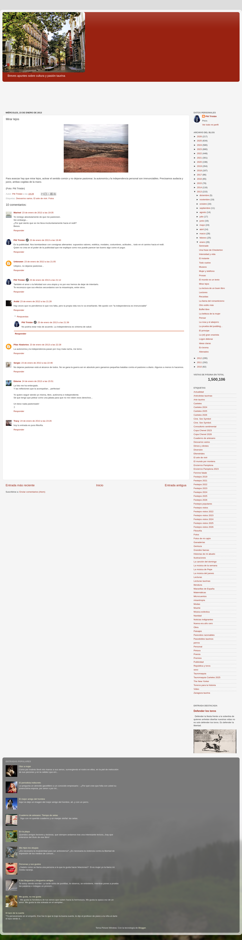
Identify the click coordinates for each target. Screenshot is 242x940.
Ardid (16, 301)
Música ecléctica (202, 612)
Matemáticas (200, 592)
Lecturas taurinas (202, 581)
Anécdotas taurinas (203, 396)
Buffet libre (204, 309)
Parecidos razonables (204, 635)
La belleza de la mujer (209, 313)
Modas (197, 604)
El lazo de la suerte (15, 913)
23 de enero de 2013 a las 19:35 (37, 212)
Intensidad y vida (207, 254)
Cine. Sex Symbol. (203, 422)
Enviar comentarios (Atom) (32, 492)
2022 (199, 153)
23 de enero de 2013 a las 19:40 (45, 240)
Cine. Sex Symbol (202, 419)
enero (203, 242)
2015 (199, 183)
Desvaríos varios (24, 198)
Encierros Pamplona (203, 465)
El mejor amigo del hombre (32, 799)
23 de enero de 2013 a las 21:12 (45, 280)
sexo (196, 669)
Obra (196, 627)
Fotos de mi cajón (202, 538)
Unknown (18, 261)
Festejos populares (203, 504)
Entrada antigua (175, 485)
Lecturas (198, 577)
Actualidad (199, 392)
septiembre (205, 208)
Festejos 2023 (200, 488)
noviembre (205, 199)
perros (197, 643)
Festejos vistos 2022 (203, 511)
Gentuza (198, 546)
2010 (199, 367)
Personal (198, 646)
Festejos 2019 (200, 476)
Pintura (197, 650)
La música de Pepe (203, 569)
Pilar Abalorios (21, 344)
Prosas (202, 275)
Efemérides (199, 453)
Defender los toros (205, 711)
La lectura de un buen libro (212, 288)
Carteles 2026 (200, 415)
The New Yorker (201, 681)
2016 (199, 179)
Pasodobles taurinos (203, 639)
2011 (199, 362)
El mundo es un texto (209, 279)
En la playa (24, 831)
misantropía (199, 600)
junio (202, 221)
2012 (199, 358)
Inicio (99, 485)
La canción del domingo (205, 561)
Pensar (202, 318)
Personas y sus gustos (30, 864)
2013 (199, 191)
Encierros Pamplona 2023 (206, 469)
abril (202, 229)
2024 (199, 145)
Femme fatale (200, 473)
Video (196, 689)
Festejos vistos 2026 (203, 527)
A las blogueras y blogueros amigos (36, 880)
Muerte (197, 608)
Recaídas (203, 296)
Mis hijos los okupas (28, 848)
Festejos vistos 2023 (203, 515)
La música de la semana (205, 565)
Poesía (197, 654)
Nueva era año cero (203, 623)
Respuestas (22, 316)
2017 (199, 174)
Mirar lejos (204, 284)
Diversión (198, 450)
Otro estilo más (206, 305)
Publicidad (199, 662)
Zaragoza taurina (202, 693)
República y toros (202, 666)
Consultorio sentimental (205, 426)
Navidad (198, 615)
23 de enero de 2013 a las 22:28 (45, 344)
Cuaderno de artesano (204, 438)
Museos (203, 267)
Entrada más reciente (20, 485)
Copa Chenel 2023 (203, 430)
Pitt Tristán (19, 240)
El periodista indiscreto (30, 783)
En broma (204, 347)
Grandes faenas (201, 550)
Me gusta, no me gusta (30, 896)
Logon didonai (206, 339)
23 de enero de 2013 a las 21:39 (53, 322)
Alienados (204, 352)
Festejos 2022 (200, 484)
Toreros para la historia (205, 685)
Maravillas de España (204, 589)
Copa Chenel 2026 (203, 434)
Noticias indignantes (203, 619)
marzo (203, 233)
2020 (199, 162)
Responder (19, 230)
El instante (204, 258)
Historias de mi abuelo (204, 554)
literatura (198, 585)
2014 (199, 187)
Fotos (51, 198)
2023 (199, 149)
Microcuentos (200, 596)
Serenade (204, 246)
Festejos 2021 (200, 480)
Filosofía (198, 530)
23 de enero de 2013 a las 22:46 (37, 363)
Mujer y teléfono (207, 271)
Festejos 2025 (200, 496)
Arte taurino (199, 399)
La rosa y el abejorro (209, 322)
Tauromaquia (200, 673)
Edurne (17, 381)
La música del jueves (204, 573)
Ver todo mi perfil (210, 125)
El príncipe (204, 330)
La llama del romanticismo (211, 301)
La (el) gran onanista (209, 335)
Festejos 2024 (200, 492)
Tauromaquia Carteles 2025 (207, 677)
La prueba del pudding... (211, 326)
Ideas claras (205, 343)
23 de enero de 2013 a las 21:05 (40, 261)
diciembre (205, 195)
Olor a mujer (25, 766)
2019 (199, 166)
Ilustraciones (200, 558)
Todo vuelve (205, 263)
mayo (203, 225)
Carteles (198, 403)
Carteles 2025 (200, 411)
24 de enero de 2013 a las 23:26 (35, 421)
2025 (199, 140)
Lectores (203, 292)
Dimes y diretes (201, 446)
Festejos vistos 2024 (203, 519)
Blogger (142, 928)
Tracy (16, 421)
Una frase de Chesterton (211, 250)
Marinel (17, 212)
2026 (199, 136)
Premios (198, 658)
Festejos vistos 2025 (203, 523)
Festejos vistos (201, 507)
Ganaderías (199, 542)
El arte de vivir (40, 198)
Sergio (17, 363)
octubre (203, 204)
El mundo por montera (204, 461)
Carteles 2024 (200, 407)
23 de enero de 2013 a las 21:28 (35, 301)
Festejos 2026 (200, 500)
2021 (199, 158)
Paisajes (198, 631)
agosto (203, 212)
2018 (199, 170)
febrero (203, 238)
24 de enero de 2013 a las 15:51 (37, 381)
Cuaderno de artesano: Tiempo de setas (38, 815)
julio (202, 216)
